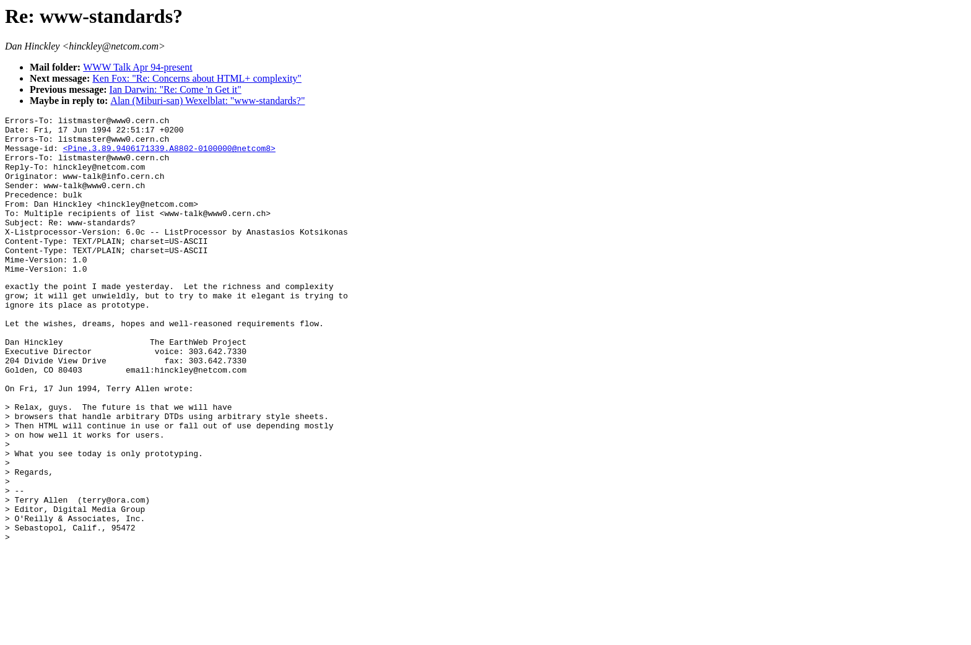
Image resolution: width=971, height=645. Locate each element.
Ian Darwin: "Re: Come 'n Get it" (176, 89)
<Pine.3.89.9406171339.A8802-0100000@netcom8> (169, 155)
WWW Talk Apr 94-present (137, 67)
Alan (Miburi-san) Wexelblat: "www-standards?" (207, 100)
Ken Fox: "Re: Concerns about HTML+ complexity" (197, 78)
